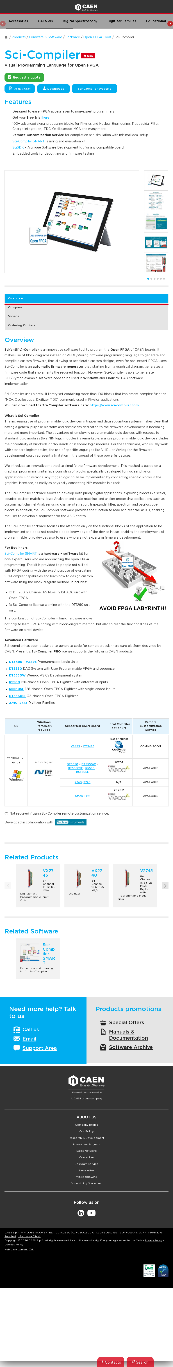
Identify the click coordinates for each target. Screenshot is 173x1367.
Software (73, 37)
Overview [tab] (15, 298)
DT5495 (88, 746)
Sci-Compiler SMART (28, 141)
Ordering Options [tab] (21, 325)
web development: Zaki (19, 1249)
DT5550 (72, 764)
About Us (86, 1117)
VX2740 (96, 873)
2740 (78, 782)
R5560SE (82, 772)
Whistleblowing (86, 1176)
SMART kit (82, 796)
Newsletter (86, 1170)
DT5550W (89, 764)
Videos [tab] (13, 316)
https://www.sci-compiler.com (114, 405)
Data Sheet (20, 88)
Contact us (86, 1157)
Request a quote (24, 77)
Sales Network (86, 1150)
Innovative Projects (86, 1144)
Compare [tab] (15, 307)
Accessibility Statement (86, 1183)
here (45, 117)
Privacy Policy (153, 1240)
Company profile (86, 1124)
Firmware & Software (45, 37)
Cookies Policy (14, 1244)
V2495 (75, 746)
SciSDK (18, 147)
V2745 (146, 871)
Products (19, 37)
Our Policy (86, 1131)
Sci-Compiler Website (95, 88)
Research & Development (86, 1138)
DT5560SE (75, 768)
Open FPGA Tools (97, 37)
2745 (23, 703)
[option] (72, 221)
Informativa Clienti (29, 1236)
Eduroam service (86, 1164)
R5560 (90, 768)
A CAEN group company (86, 1098)
